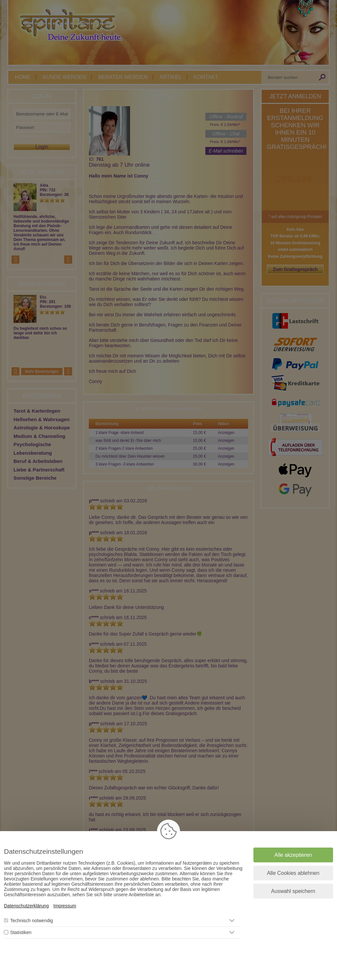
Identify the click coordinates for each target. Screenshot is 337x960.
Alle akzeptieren (293, 855)
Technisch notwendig (31, 920)
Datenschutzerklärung (26, 905)
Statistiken (21, 932)
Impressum (64, 905)
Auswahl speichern (293, 891)
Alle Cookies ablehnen (293, 873)
